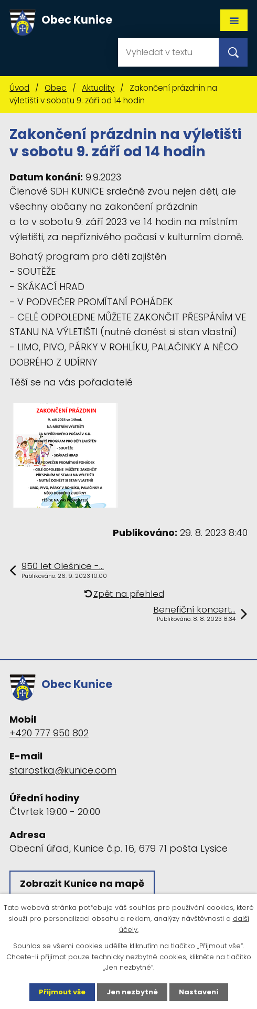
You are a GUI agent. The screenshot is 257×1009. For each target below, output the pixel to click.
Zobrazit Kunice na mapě (82, 883)
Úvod (19, 87)
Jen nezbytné (132, 992)
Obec (56, 87)
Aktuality (98, 87)
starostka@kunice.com (62, 770)
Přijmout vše (62, 992)
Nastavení (199, 992)
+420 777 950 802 (49, 732)
